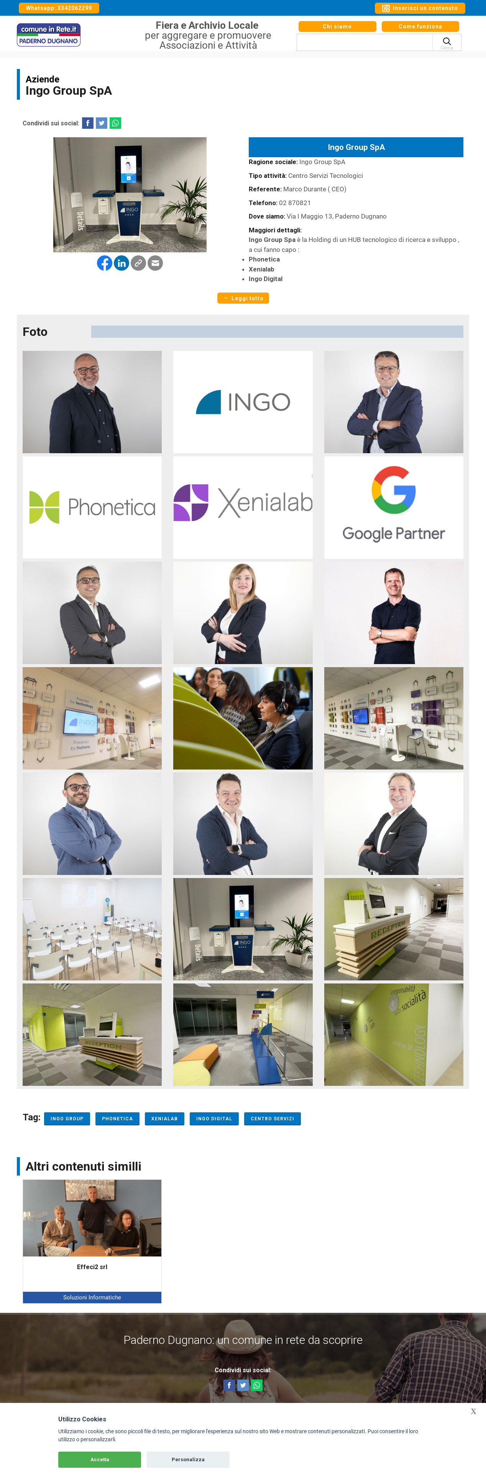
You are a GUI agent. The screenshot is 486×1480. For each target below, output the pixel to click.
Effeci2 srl (92, 1267)
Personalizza (188, 1459)
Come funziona (420, 30)
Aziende (42, 79)
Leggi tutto (243, 298)
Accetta (99, 1459)
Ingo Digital (214, 1119)
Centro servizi (272, 1119)
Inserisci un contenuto (420, 8)
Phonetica (117, 1119)
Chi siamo (337, 30)
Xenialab (164, 1119)
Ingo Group (67, 1119)
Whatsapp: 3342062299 (59, 8)
